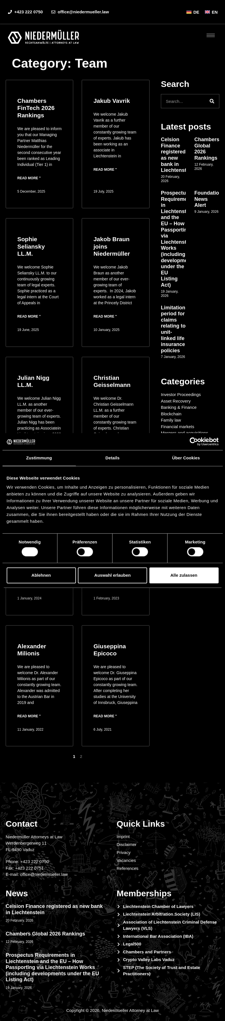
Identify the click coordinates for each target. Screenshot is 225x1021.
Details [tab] (113, 457)
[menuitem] (193, 12)
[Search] (212, 101)
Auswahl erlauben (112, 575)
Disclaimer (126, 844)
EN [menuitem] (215, 12)
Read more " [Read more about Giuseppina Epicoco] (105, 716)
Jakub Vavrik (111, 100)
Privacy (124, 852)
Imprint (123, 836)
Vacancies (126, 860)
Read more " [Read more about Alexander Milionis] (29, 716)
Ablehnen (41, 575)
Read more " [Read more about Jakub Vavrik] (105, 170)
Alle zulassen (183, 575)
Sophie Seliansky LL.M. (31, 246)
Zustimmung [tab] (39, 457)
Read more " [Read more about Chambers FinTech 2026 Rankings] (29, 178)
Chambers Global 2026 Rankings (45, 934)
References (127, 868)
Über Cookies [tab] (186, 457)
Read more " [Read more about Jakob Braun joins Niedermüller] (105, 316)
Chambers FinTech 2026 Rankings (36, 107)
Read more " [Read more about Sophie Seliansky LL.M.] (29, 316)
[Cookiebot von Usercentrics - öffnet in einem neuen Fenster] (193, 441)
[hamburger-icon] (210, 35)
